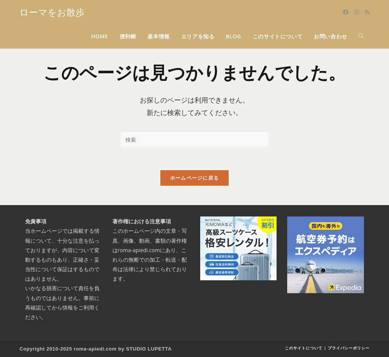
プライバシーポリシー (349, 348)
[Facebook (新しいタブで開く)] (345, 12)
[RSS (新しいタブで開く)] (367, 12)
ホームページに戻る (194, 177)
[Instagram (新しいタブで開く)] (356, 12)
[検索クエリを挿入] (194, 139)
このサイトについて (304, 348)
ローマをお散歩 (52, 12)
